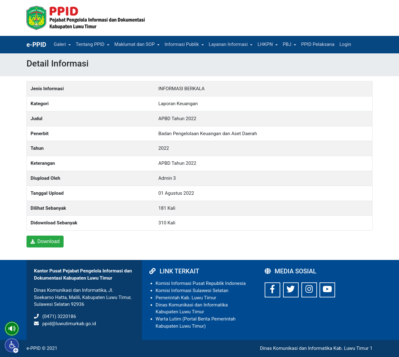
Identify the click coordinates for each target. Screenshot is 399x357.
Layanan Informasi (228, 44)
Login (345, 44)
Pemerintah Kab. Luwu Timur (186, 298)
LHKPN (265, 44)
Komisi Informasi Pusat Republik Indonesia (201, 283)
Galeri (60, 44)
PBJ (287, 44)
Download (45, 241)
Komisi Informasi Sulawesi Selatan (192, 290)
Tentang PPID (90, 44)
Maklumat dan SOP (134, 44)
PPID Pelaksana (317, 44)
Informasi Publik (182, 44)
